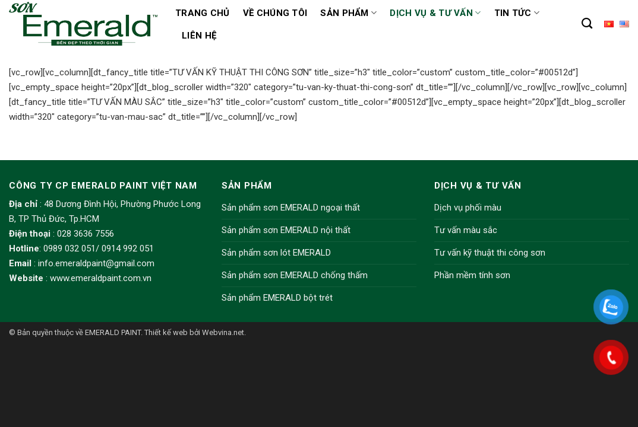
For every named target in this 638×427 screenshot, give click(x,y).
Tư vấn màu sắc (465, 230)
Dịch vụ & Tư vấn (435, 12)
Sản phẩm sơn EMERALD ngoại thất (291, 207)
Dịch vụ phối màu (467, 207)
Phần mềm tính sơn (472, 275)
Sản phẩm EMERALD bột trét (277, 297)
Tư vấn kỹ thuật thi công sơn (489, 252)
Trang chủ (202, 13)
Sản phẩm (348, 12)
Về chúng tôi (275, 13)
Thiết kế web (166, 332)
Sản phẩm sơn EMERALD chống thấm (295, 275)
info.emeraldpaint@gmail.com (96, 263)
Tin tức (517, 12)
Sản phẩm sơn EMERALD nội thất (286, 230)
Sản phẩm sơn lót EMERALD (276, 252)
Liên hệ (199, 35)
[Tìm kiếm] (587, 23)
